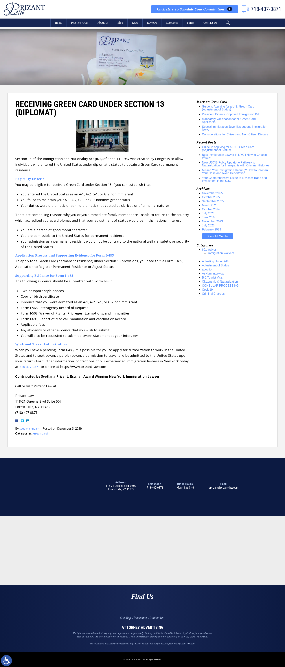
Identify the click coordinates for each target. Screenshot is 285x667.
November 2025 (212, 193)
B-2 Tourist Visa (212, 277)
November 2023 (212, 221)
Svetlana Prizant (30, 428)
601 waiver (209, 249)
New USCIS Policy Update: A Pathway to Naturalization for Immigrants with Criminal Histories (235, 164)
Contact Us (214, 24)
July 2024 (208, 213)
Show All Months (217, 236)
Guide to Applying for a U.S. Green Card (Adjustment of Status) (228, 108)
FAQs (135, 24)
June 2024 (209, 217)
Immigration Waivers (220, 253)
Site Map (125, 618)
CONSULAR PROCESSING (220, 285)
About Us (101, 24)
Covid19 (207, 289)
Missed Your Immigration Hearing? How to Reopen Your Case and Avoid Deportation (235, 172)
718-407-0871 (29, 366)
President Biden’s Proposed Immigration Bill (230, 114)
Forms (193, 24)
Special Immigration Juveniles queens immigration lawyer (234, 128)
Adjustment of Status (215, 265)
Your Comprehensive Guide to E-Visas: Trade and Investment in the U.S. (234, 179)
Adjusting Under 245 (215, 261)
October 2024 (211, 209)
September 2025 (213, 201)
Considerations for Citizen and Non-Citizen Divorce (235, 134)
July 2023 (208, 225)
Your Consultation (185, 9)
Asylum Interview (213, 273)
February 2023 (211, 229)
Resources (173, 24)
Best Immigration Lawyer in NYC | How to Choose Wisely (234, 156)
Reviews (152, 24)
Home (54, 24)
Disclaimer (140, 618)
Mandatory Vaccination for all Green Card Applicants (229, 120)
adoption (207, 269)
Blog (120, 24)
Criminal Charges (213, 293)
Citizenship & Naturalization (220, 281)
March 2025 (210, 205)
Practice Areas (77, 24)
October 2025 (211, 197)
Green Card (41, 433)
